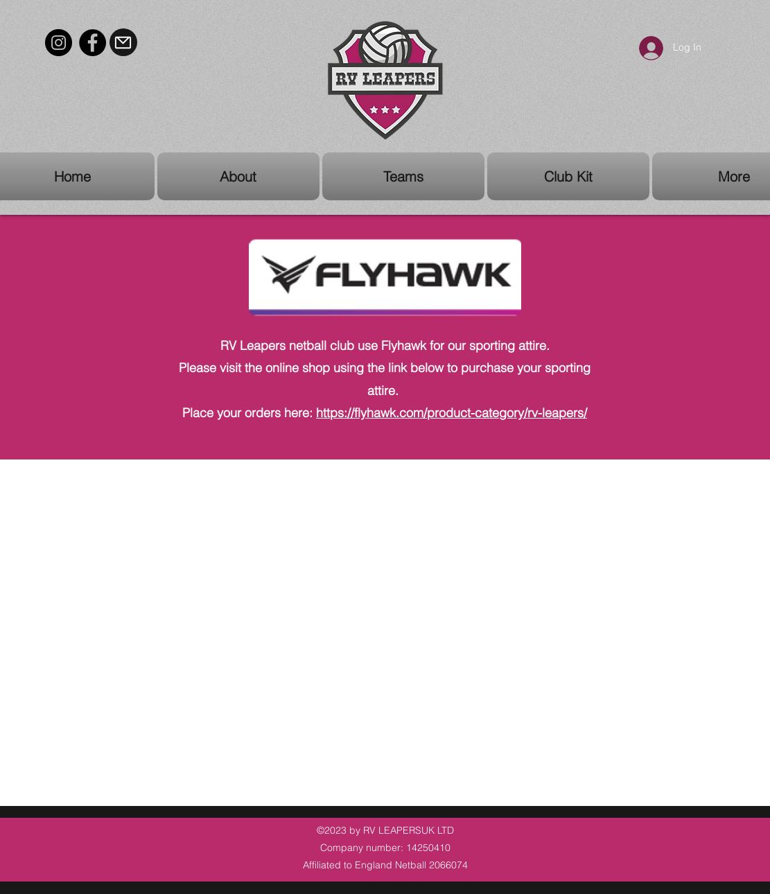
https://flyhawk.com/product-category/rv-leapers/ (451, 413)
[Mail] (123, 42)
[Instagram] (58, 42)
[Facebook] (92, 42)
